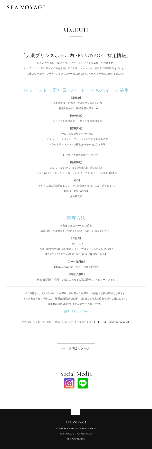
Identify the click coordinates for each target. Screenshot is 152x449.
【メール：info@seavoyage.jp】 (114, 322)
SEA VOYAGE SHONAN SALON (76, 433)
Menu (142, 8)
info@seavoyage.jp (63, 267)
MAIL (76, 348)
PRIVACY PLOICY (76, 439)
